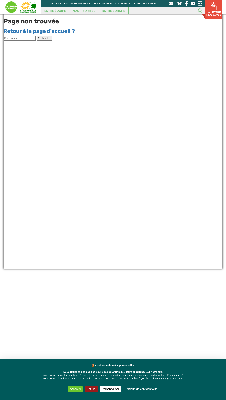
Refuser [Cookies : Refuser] (91, 388)
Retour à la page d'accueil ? (39, 31)
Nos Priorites (84, 11)
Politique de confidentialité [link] (141, 388)
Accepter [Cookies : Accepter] (75, 388)
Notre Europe (113, 11)
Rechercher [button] (44, 38)
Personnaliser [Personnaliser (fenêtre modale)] (110, 388)
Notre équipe (55, 11)
